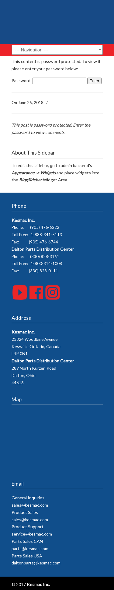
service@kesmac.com (32, 533)
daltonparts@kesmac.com (36, 562)
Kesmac (57, 24)
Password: (49, 80)
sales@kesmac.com (30, 505)
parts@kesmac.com (30, 548)
